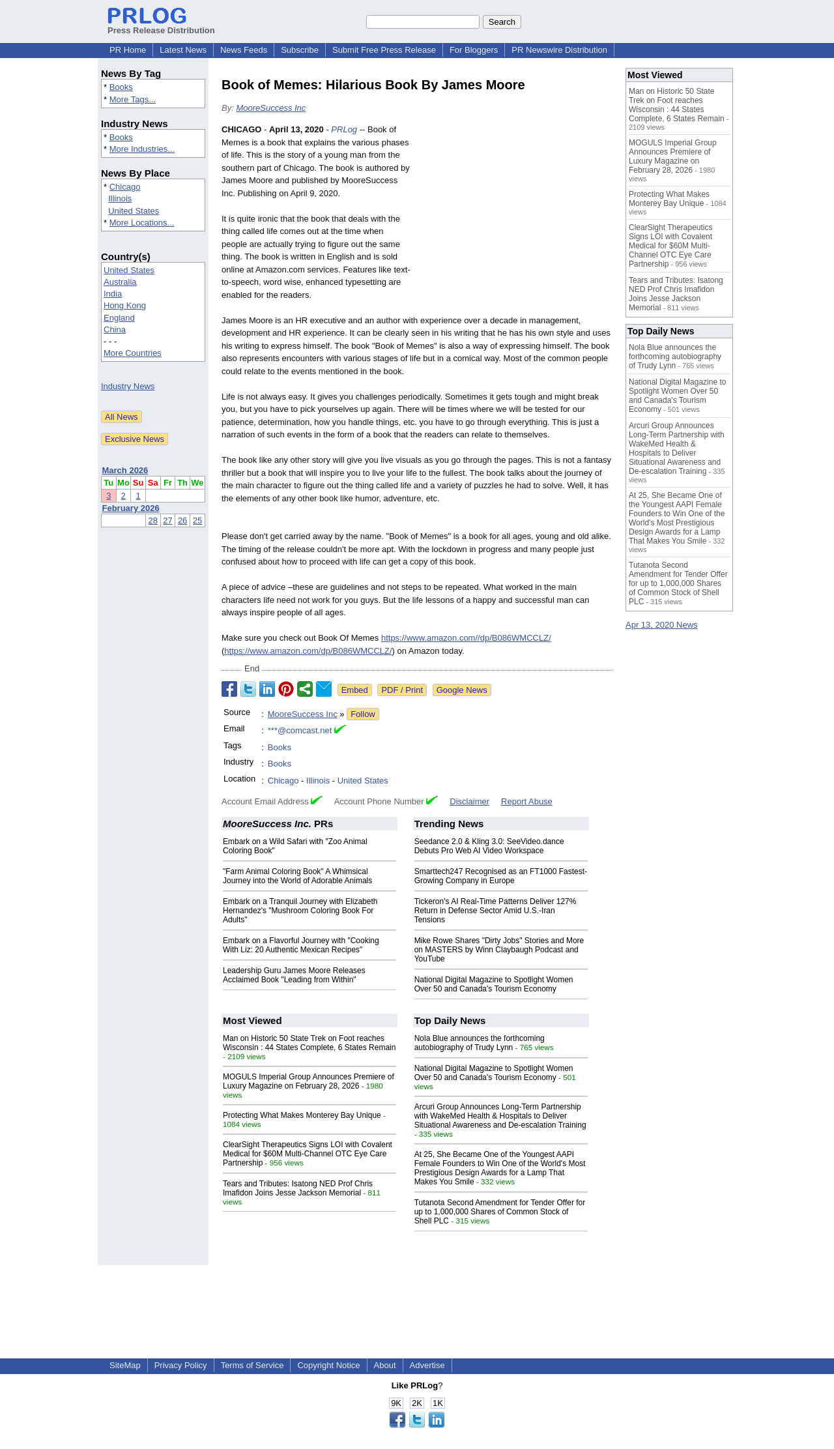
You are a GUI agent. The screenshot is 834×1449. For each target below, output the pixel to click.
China (115, 329)
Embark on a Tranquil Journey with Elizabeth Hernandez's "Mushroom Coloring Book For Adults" (300, 910)
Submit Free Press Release (384, 50)
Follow (363, 714)
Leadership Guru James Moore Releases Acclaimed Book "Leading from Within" (294, 975)
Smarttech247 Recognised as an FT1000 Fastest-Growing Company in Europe (500, 876)
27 (167, 520)
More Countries (133, 353)
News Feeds (243, 50)
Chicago (125, 187)
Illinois (120, 198)
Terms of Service (252, 1365)
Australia (120, 282)
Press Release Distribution (161, 25)
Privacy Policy (180, 1365)
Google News (462, 690)
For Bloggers (474, 50)
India (113, 294)
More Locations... (142, 222)
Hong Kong (125, 305)
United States (133, 211)
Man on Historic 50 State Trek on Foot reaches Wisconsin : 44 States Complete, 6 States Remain (309, 1043)
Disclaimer (469, 801)
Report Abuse (527, 801)
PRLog (344, 129)
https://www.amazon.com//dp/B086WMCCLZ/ (466, 638)
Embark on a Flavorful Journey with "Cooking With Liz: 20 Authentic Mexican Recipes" (301, 945)
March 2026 (125, 470)
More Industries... (142, 149)
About (385, 1365)
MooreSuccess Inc (271, 108)
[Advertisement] (514, 219)
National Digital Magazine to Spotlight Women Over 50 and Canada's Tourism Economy (493, 984)
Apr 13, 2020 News (662, 625)
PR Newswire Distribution (559, 50)
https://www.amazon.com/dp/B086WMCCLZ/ (308, 651)
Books (121, 87)
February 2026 (131, 508)
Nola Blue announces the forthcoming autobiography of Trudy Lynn (479, 1043)
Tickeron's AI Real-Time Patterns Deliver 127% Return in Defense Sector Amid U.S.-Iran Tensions (495, 910)
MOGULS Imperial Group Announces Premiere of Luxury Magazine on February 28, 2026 (308, 1081)
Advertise (427, 1365)
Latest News (183, 50)
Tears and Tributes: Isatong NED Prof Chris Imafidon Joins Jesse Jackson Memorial (298, 1188)
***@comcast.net (300, 730)
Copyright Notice (328, 1365)
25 (197, 520)
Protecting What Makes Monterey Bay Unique (302, 1115)
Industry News (127, 386)
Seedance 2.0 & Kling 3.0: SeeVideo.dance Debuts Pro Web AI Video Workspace (489, 846)
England (119, 318)
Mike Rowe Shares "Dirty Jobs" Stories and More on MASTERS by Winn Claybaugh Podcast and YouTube (499, 949)
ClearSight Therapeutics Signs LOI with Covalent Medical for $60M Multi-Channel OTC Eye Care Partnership (307, 1153)
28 (153, 520)
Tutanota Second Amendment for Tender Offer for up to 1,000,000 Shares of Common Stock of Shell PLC (500, 1211)
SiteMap (125, 1365)
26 (182, 520)
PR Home (127, 50)
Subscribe (300, 50)
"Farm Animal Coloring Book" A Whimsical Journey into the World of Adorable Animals (297, 876)
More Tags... (132, 99)
